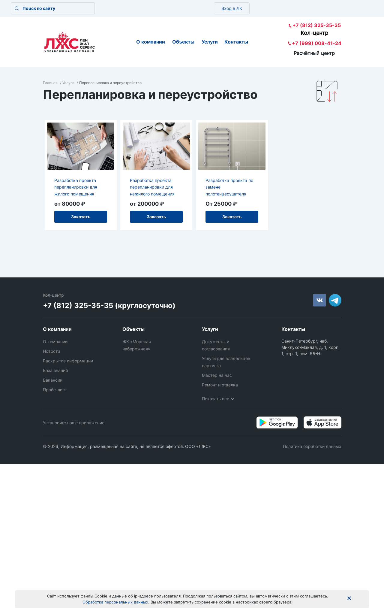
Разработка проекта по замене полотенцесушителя (229, 187)
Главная (50, 82)
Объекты (183, 42)
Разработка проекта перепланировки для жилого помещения (75, 187)
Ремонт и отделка (220, 384)
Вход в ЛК (231, 8)
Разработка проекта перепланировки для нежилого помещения (152, 187)
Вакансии (52, 380)
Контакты (236, 42)
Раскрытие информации (68, 360)
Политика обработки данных (312, 446)
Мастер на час (217, 375)
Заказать (80, 216)
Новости (51, 351)
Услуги (210, 42)
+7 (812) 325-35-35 (316, 25)
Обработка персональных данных (115, 602)
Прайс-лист (55, 389)
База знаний (55, 370)
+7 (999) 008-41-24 (316, 43)
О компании (150, 42)
